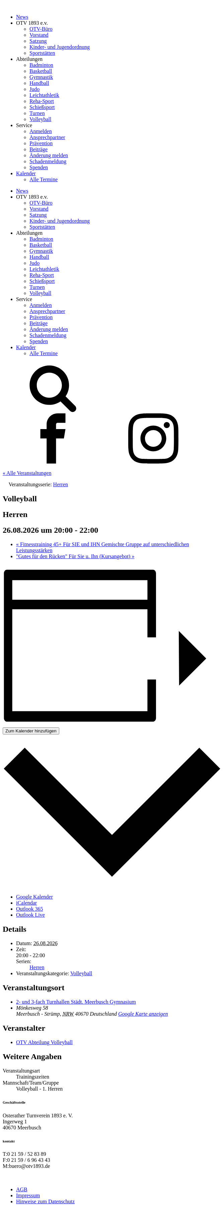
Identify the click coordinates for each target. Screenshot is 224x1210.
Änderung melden (48, 155)
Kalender (26, 173)
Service (24, 125)
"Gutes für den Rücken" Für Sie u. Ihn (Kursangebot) (75, 556)
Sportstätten (42, 53)
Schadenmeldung (47, 161)
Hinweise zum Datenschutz (45, 1201)
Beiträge (38, 149)
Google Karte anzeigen (143, 1014)
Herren (36, 967)
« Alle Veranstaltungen (27, 473)
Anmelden (40, 131)
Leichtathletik (44, 95)
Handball (39, 83)
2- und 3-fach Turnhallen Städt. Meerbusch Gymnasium (76, 1002)
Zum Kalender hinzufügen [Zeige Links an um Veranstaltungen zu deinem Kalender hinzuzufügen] (31, 730)
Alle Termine (43, 179)
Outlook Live (30, 915)
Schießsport (42, 107)
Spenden (38, 167)
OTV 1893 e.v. (32, 23)
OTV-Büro (41, 29)
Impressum (28, 1195)
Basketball (40, 71)
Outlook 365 (29, 909)
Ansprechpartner (47, 137)
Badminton (41, 65)
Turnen (37, 113)
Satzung (38, 41)
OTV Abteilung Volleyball (44, 1042)
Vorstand (39, 35)
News (22, 17)
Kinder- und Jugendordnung (59, 47)
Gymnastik (41, 77)
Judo (34, 89)
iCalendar (26, 903)
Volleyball (40, 119)
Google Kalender (34, 897)
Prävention (41, 143)
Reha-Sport (41, 101)
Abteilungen (29, 59)
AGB (21, 1189)
